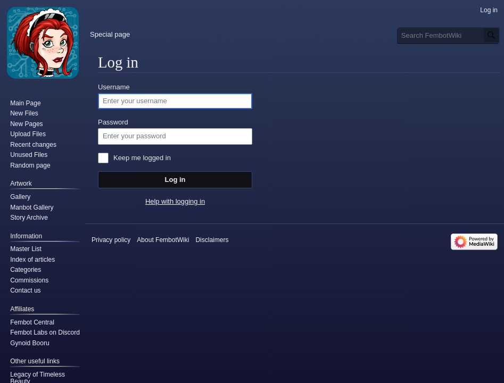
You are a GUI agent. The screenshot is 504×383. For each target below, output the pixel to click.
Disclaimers (211, 240)
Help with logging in (175, 201)
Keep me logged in (142, 158)
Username (114, 87)
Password (113, 122)
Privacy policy (111, 240)
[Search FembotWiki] (449, 35)
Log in (175, 180)
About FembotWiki (163, 240)
